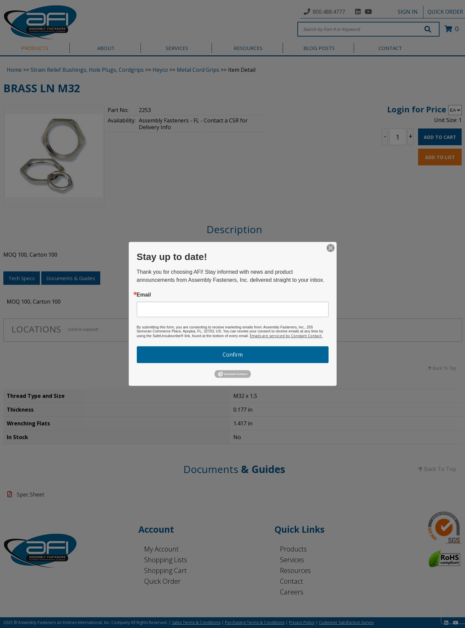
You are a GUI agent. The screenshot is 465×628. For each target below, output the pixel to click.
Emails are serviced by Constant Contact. (286, 335)
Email (144, 295)
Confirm (233, 354)
